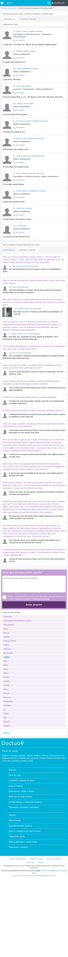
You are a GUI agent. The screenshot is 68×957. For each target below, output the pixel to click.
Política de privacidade (41, 611)
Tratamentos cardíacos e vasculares (24, 819)
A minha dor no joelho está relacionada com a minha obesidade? (29, 397)
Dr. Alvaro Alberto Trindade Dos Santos (29, 191)
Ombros (6, 693)
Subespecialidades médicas (20, 838)
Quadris (6, 738)
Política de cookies (36, 871)
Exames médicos (16, 798)
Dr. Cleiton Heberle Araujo (24, 51)
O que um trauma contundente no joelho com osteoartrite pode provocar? (33, 410)
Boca (5, 641)
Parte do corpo (15, 787)
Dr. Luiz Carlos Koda (22, 86)
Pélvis (5, 725)
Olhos (5, 685)
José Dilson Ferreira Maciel (24, 309)
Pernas (6, 705)
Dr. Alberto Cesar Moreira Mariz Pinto (29, 138)
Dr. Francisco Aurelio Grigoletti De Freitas (30, 121)
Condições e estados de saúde (22, 792)
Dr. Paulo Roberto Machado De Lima (28, 173)
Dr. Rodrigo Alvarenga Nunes (19, 266)
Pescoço (7, 709)
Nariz (5, 681)
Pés (5, 730)
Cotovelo (7, 661)
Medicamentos (15, 832)
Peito (5, 701)
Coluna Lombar (9, 653)
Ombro (6, 689)
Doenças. (13, 782)
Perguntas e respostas (28, 19)
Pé (4, 721)
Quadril (6, 734)
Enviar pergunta (34, 616)
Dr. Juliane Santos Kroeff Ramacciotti (29, 156)
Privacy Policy (45, 882)
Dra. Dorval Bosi (20, 226)
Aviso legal (30, 874)
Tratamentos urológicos (18, 859)
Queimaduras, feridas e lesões (21, 803)
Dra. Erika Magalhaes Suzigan (26, 69)
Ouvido (6, 697)
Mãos (5, 677)
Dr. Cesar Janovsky (16, 353)
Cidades (6, 745)
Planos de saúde (10, 763)
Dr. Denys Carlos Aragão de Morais (28, 31)
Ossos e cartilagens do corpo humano (24, 843)
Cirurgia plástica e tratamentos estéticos (25, 814)
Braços (6, 645)
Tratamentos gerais (17, 848)
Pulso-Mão (7, 713)
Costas (6, 657)
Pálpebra (7, 717)
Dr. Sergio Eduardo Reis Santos (20, 334)
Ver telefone (20, 40)
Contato (41, 874)
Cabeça (6, 649)
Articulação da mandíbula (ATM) (16, 633)
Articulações (8, 637)
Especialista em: (10, 19)
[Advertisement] (20, 573)
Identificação (59, 3)
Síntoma (12, 827)
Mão (5, 673)
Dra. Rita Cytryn (15, 287)
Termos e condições (22, 611)
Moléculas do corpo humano (20, 809)
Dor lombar (8, 665)
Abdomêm (7, 629)
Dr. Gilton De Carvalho (22, 208)
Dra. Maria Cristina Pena (23, 104)
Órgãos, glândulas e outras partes (23, 854)
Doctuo (13, 755)
